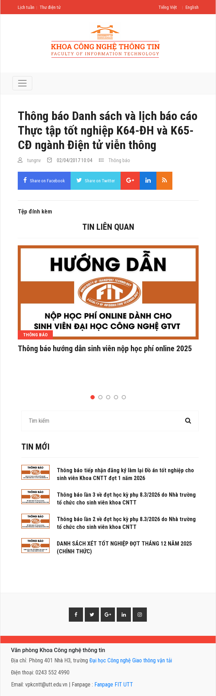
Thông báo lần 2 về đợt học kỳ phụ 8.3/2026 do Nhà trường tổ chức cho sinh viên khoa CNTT (126, 523)
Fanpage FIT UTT (113, 684)
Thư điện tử (50, 7)
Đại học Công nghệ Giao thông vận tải (130, 660)
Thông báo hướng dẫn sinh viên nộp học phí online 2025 (105, 348)
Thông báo (119, 160)
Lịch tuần (26, 7)
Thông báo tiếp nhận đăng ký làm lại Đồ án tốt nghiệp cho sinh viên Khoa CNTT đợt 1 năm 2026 (125, 474)
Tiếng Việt (168, 7)
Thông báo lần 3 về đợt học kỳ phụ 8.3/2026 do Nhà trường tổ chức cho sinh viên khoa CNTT (126, 498)
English (192, 7)
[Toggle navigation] (22, 83)
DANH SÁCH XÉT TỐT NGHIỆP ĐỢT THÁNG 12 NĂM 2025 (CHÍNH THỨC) (124, 547)
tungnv (34, 160)
